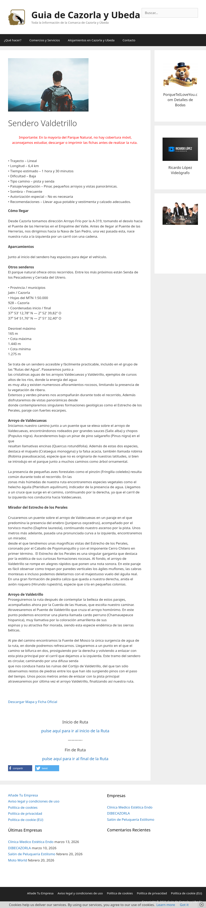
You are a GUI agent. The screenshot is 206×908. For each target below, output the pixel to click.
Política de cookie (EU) (25, 819)
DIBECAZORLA (19, 848)
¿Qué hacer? (12, 40)
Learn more (165, 904)
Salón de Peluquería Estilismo (31, 854)
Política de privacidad (25, 813)
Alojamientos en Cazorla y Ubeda (91, 40)
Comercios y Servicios (44, 40)
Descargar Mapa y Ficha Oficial (32, 701)
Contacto (129, 40)
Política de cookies (22, 807)
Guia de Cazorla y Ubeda (85, 15)
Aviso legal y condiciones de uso (33, 801)
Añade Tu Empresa (23, 795)
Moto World (17, 860)
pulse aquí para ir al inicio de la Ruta (75, 731)
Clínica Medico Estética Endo (31, 841)
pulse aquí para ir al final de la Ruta (75, 758)
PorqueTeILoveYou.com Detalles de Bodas (180, 99)
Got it (184, 904)
